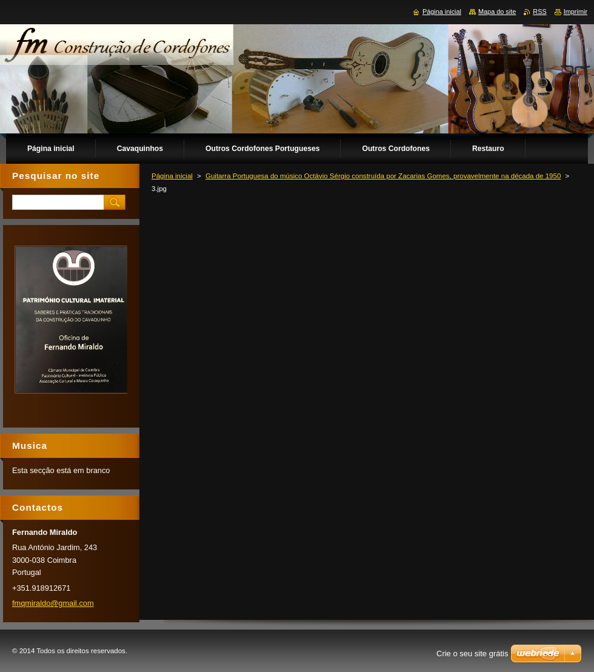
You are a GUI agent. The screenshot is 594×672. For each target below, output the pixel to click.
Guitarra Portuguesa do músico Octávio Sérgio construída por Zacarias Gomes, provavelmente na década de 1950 (383, 176)
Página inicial (172, 176)
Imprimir (575, 11)
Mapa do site (497, 11)
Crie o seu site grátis (472, 653)
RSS (539, 11)
